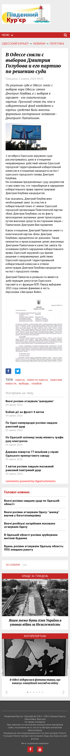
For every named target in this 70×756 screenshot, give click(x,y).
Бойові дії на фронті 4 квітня (25, 412)
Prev (6, 692)
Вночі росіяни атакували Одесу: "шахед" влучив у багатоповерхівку (31, 513)
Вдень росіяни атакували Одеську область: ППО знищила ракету (34, 547)
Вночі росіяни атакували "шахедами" (30, 401)
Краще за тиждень (35, 576)
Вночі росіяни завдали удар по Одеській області (31, 502)
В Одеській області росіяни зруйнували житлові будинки (30, 536)
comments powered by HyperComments (31, 481)
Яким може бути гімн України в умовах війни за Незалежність (35, 622)
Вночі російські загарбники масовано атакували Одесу (29, 525)
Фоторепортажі (35, 636)
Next (63, 692)
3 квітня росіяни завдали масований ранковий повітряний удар (30, 468)
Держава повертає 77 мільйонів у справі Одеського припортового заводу (32, 453)
